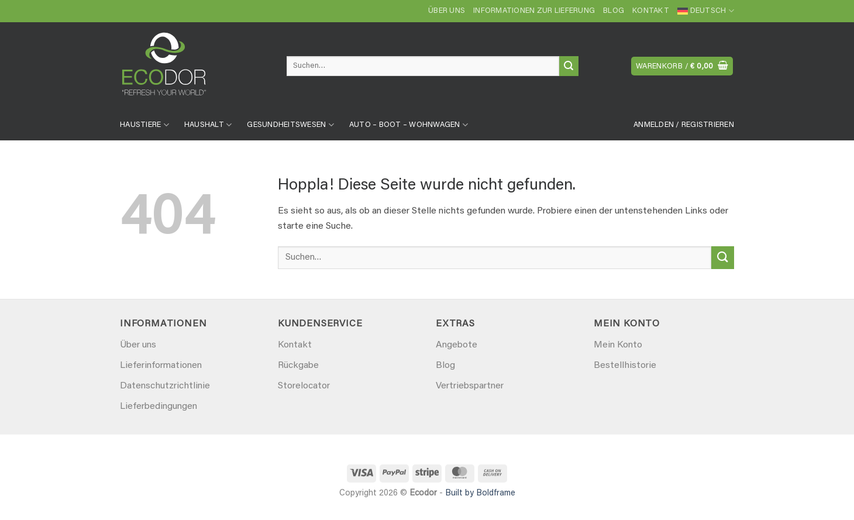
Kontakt (650, 11)
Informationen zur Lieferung (534, 11)
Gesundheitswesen (290, 124)
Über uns (446, 11)
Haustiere (144, 124)
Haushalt (208, 124)
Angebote (456, 345)
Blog (613, 11)
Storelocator (304, 386)
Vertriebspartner (470, 386)
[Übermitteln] (568, 66)
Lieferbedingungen (158, 406)
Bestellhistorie (625, 365)
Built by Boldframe (480, 493)
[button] (682, 66)
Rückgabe (298, 365)
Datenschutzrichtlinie (165, 386)
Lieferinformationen (161, 365)
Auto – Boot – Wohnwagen (408, 124)
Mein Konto (618, 345)
